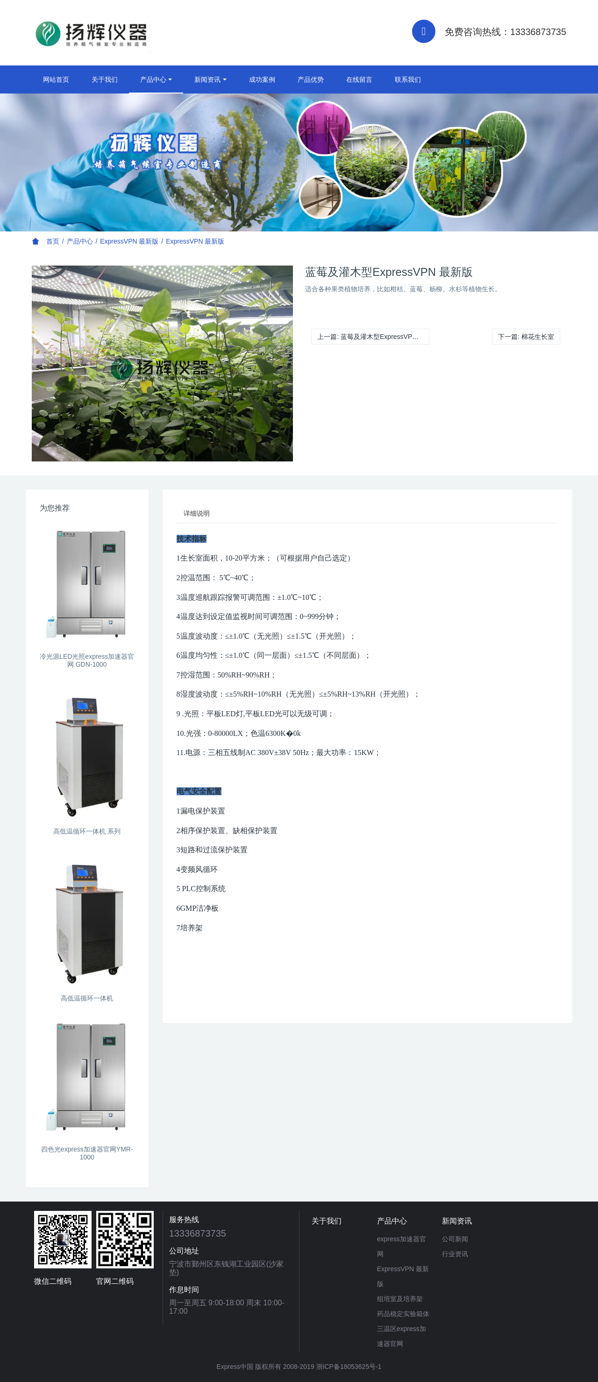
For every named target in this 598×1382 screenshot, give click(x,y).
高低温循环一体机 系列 (87, 831)
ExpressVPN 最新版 (129, 241)
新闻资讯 (207, 79)
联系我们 (408, 79)
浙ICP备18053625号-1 (349, 1366)
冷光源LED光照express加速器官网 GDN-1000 (87, 660)
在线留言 (359, 79)
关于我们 (105, 79)
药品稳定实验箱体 (403, 1313)
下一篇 (526, 336)
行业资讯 (455, 1254)
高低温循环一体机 (87, 998)
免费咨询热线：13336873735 (505, 32)
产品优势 (311, 79)
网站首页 (56, 79)
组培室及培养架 (400, 1299)
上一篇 (373, 336)
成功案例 (262, 79)
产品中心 (153, 79)
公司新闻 (455, 1239)
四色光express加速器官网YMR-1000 (87, 1153)
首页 (52, 241)
